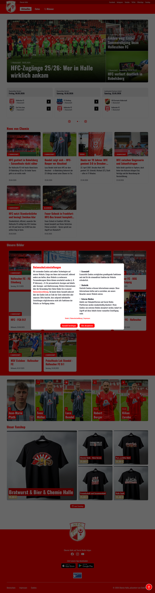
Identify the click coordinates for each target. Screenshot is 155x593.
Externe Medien (86, 299)
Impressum (87, 318)
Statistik (83, 285)
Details (67, 318)
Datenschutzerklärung (41, 291)
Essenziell (84, 271)
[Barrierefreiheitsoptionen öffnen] (149, 587)
